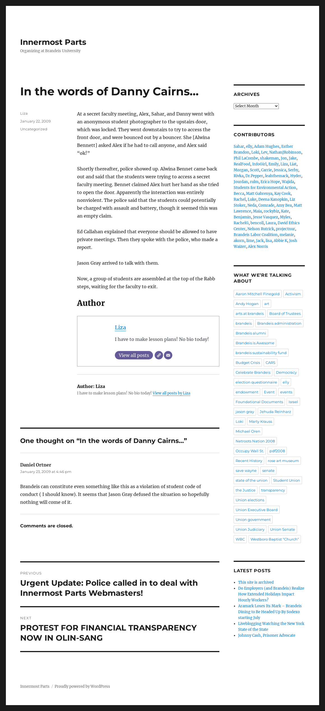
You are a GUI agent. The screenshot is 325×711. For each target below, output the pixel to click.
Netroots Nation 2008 (255, 441)
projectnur (285, 229)
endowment (247, 392)
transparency (273, 490)
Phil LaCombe (246, 158)
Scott (254, 170)
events (286, 392)
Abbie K (280, 240)
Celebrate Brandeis (253, 372)
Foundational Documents (259, 402)
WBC (240, 539)
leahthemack (276, 176)
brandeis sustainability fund (261, 352)
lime (250, 240)
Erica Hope (270, 181)
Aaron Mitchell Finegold (258, 294)
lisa (269, 240)
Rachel (240, 199)
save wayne (246, 470)
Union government (253, 519)
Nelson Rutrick (260, 229)
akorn (239, 240)
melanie (287, 234)
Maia (257, 211)
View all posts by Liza (171, 393)
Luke (252, 199)
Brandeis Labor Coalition (256, 234)
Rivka (238, 176)
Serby (293, 170)
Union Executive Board (257, 509)
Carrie (266, 170)
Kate (285, 211)
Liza (120, 327)
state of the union (252, 480)
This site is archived (256, 582)
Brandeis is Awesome (255, 343)
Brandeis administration (279, 323)
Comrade (266, 205)
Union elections (250, 500)
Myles (285, 217)
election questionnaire (256, 382)
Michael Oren (248, 431)
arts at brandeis (250, 313)
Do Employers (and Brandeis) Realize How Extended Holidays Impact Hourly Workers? (271, 594)
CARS (270, 362)
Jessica (280, 170)
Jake (292, 158)
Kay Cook (282, 193)
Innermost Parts (53, 42)
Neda (251, 205)
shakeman (269, 158)
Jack (260, 240)
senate (268, 470)
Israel (293, 402)
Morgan (241, 170)
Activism (293, 294)
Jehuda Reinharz (275, 411)
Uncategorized (33, 129)
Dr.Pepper (254, 176)
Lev (264, 152)
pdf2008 (277, 451)
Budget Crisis (248, 362)
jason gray (245, 411)
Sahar (239, 146)
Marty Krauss (260, 421)
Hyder (295, 176)
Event (269, 392)
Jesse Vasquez (265, 217)
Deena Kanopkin (273, 199)
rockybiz (271, 211)
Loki (255, 152)
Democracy (286, 372)
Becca (239, 193)
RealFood (242, 164)
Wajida (288, 181)
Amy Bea (284, 205)
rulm (254, 181)
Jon (284, 158)
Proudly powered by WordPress (82, 686)
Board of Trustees (285, 313)
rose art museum (283, 460)
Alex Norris (258, 246)
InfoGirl (259, 164)
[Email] (168, 355)
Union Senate (282, 529)
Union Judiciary (250, 529)
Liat (293, 164)
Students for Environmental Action (265, 187)
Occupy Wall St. (250, 451)
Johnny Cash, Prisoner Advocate (266, 635)
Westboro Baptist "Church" (274, 539)
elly (249, 146)
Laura (271, 223)
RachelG (241, 223)
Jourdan (241, 181)
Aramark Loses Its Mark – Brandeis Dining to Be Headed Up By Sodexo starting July (270, 612)
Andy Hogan (247, 303)
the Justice (246, 490)
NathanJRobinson (285, 152)
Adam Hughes (266, 146)
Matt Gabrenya (259, 193)
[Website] (159, 355)
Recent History (249, 460)
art (266, 303)
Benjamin (242, 217)
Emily (273, 164)
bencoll (257, 223)
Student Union (286, 480)
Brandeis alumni (251, 333)
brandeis (244, 323)
